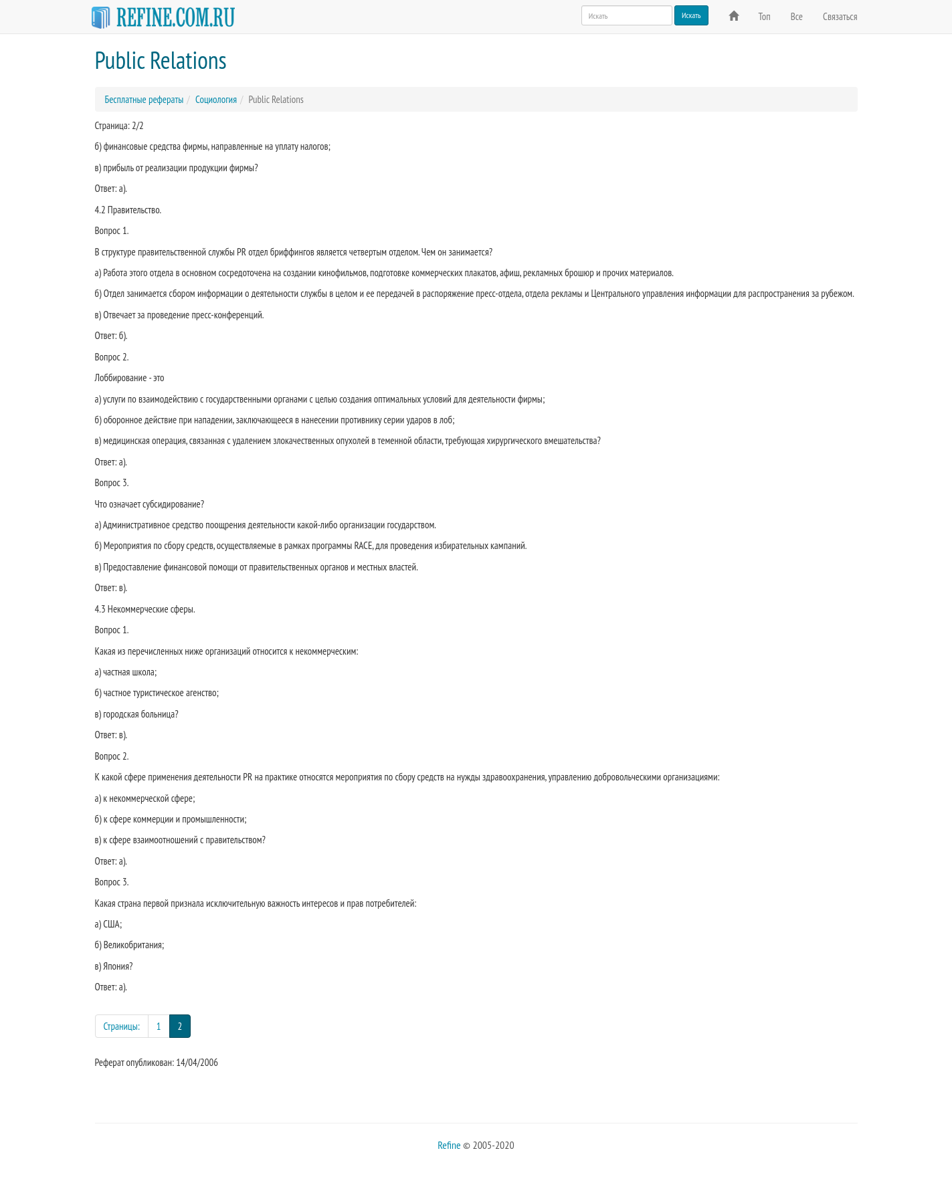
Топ (765, 16)
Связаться (840, 16)
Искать (691, 15)
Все (797, 16)
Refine (449, 1145)
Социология (216, 99)
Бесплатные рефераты (144, 99)
